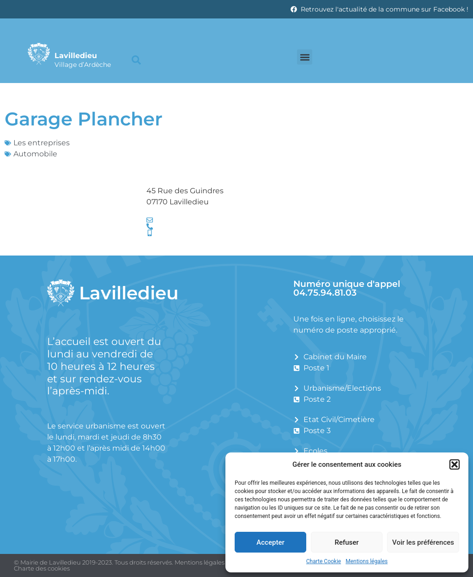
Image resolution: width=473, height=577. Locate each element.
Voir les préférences (423, 542)
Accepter (270, 542)
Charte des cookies (42, 568)
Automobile (35, 153)
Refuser (346, 542)
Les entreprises (41, 142)
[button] (454, 464)
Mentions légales (367, 561)
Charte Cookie (323, 561)
